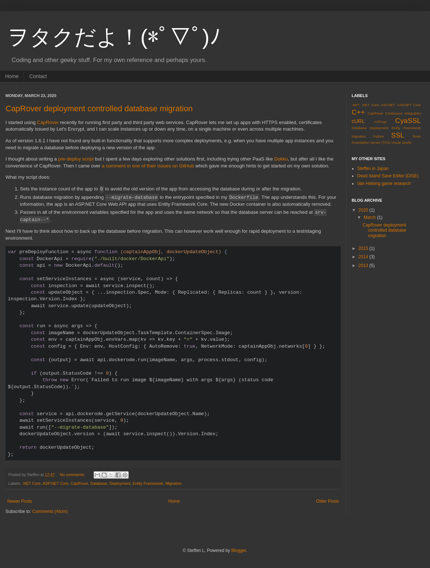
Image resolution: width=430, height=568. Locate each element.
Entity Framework (148, 483)
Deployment (119, 483)
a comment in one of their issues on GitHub (148, 166)
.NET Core (31, 483)
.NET (356, 105)
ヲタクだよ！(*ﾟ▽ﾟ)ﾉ (113, 37)
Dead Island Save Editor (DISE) (388, 175)
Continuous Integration (403, 113)
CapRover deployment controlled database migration (99, 108)
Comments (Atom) (49, 511)
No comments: (73, 474)
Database (98, 483)
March (370, 217)
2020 (364, 210)
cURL (358, 121)
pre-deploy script (75, 159)
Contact (38, 76)
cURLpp (380, 122)
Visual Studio (401, 142)
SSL (397, 135)
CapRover (48, 122)
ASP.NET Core (56, 483)
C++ (358, 112)
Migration (173, 483)
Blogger (238, 550)
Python (378, 136)
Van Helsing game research (384, 183)
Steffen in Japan (373, 168)
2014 (364, 256)
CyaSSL (408, 120)
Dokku (281, 159)
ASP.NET (388, 105)
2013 (364, 265)
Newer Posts (19, 501)
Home (12, 76)
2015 (364, 248)
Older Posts (327, 501)
